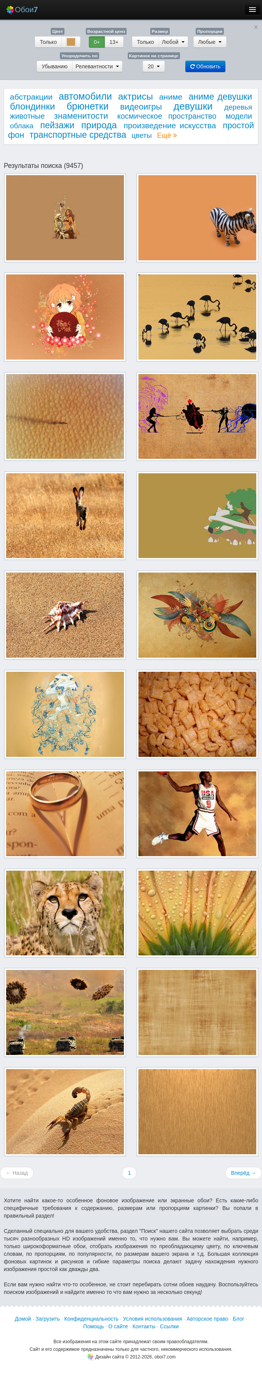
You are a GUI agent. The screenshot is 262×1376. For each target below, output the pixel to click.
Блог (238, 1319)
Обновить (205, 66)
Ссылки (169, 1326)
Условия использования (152, 1319)
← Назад (17, 1173)
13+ (114, 42)
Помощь (93, 1326)
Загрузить (47, 1319)
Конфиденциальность (91, 1319)
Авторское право (207, 1319)
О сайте (118, 1326)
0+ (97, 42)
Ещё (167, 135)
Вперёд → (243, 1173)
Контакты (143, 1326)
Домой (23, 1319)
